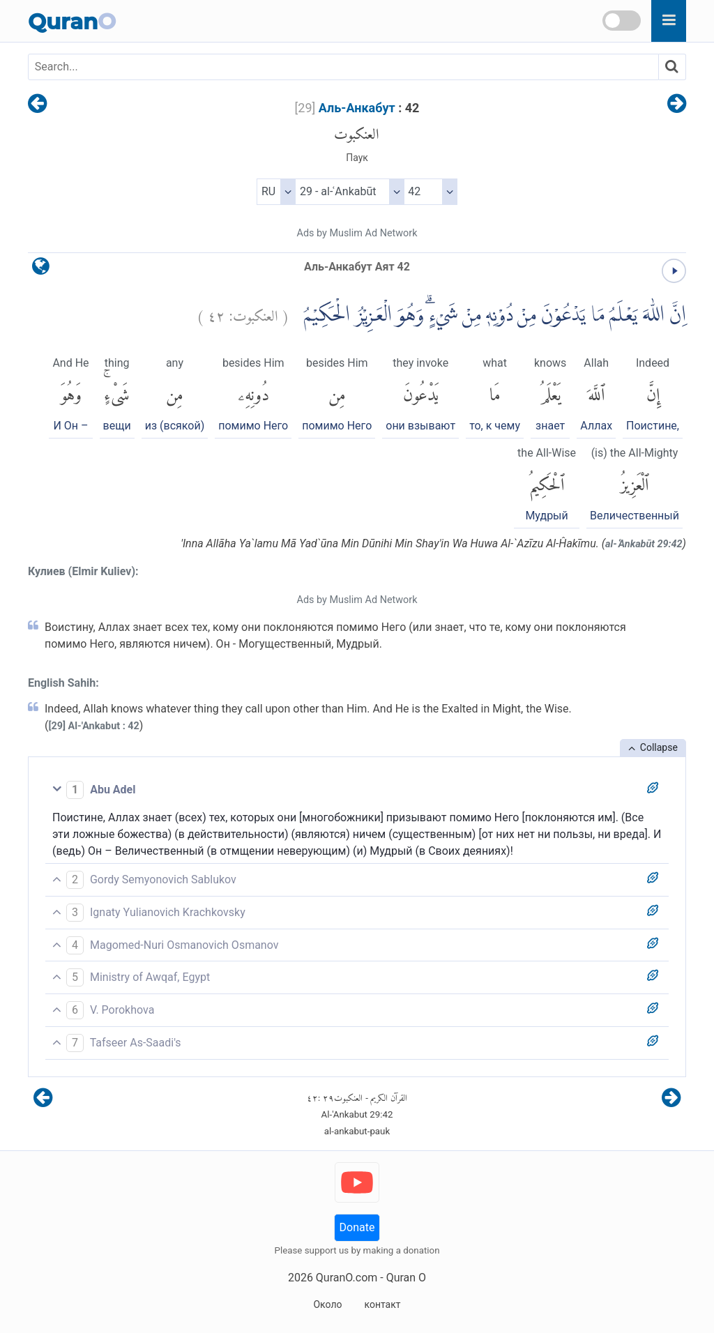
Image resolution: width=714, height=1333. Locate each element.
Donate (357, 1227)
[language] (41, 269)
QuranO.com (346, 1277)
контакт (382, 1304)
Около (327, 1304)
